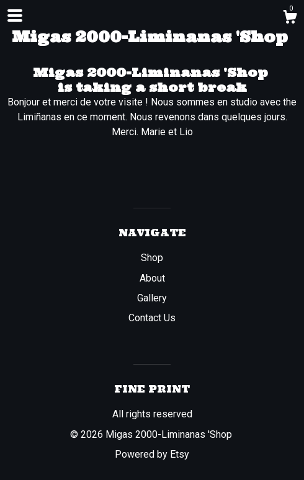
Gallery (152, 298)
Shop (152, 258)
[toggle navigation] (14, 15)
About (152, 278)
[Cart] (290, 18)
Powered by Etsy (152, 454)
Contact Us (152, 318)
